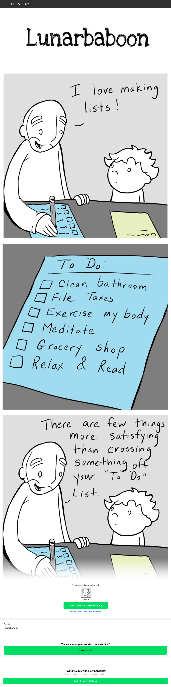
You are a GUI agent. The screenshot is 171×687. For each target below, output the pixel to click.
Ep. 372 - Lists (20, 4)
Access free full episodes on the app (85, 605)
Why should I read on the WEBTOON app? (85, 612)
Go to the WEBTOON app (85, 681)
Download (85, 650)
